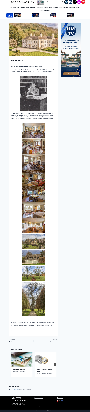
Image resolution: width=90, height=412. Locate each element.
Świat (14, 7)
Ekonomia (46, 7)
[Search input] (58, 2)
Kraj (12, 7)
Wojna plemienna (46, 340)
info (14, 63)
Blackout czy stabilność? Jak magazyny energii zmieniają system (44, 14)
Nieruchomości (72, 7)
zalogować (16, 389)
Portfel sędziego (21, 340)
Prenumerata (37, 404)
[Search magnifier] (62, 2)
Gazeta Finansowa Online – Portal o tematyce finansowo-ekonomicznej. (18, 404)
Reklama (36, 402)
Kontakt (36, 400)
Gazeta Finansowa (19, 399)
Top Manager (55, 7)
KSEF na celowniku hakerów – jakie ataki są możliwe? (61, 14)
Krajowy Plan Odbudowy (19, 369)
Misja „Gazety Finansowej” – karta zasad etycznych (44, 406)
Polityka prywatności (38, 407)
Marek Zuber (17, 371)
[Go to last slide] (12, 364)
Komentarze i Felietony (45, 10)
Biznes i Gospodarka (21, 7)
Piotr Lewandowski (42, 373)
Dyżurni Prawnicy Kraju (31, 7)
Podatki (77, 7)
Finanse (60, 7)
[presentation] (21, 359)
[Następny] (55, 364)
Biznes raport (40, 7)
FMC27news (65, 7)
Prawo (50, 7)
